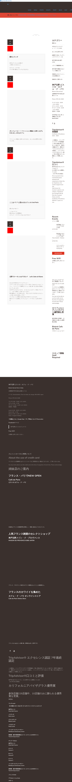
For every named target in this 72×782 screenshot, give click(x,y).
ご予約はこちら (30, 419)
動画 (53, 43)
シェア (51, 15)
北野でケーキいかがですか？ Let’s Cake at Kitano (26, 276)
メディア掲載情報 (56, 65)
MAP (66, 10)
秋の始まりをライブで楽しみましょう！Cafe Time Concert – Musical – (58, 236)
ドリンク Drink (12, 775)
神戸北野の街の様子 (57, 60)
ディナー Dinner (13, 741)
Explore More (58, 253)
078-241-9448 (22, 15)
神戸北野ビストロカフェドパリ (18, 427)
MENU (35, 10)
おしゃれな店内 (56, 52)
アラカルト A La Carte (14, 778)
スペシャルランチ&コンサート (60, 246)
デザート (11, 780)
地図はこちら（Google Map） (17, 419)
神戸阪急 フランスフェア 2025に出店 (60, 226)
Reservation (39, 419)
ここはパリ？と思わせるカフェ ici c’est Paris (24, 202)
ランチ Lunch (12, 703)
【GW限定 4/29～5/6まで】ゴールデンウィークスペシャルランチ (25, 706)
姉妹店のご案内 (56, 79)
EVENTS (48, 10)
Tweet (54, 15)
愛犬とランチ (14, 57)
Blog (60, 10)
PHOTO (42, 10)
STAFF (54, 10)
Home (29, 10)
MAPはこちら (56, 115)
